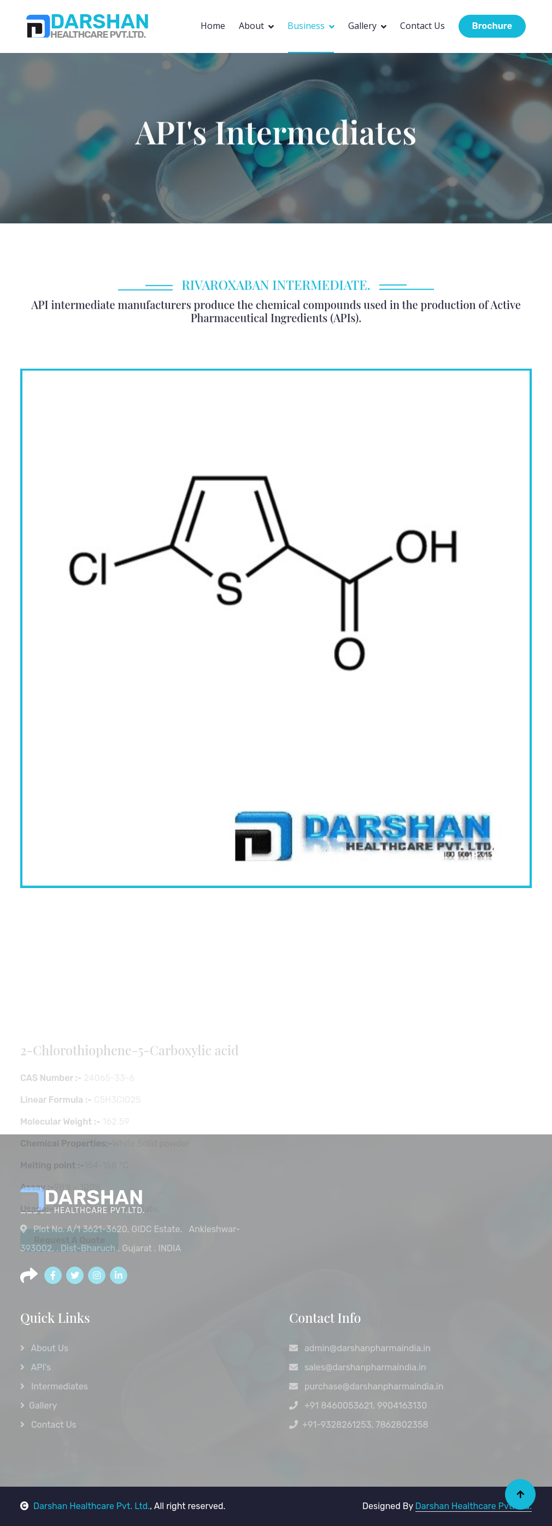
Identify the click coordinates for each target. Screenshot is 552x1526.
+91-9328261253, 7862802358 (358, 1424)
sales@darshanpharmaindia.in (357, 1367)
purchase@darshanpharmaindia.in (366, 1386)
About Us (44, 1348)
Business (306, 26)
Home (213, 26)
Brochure (492, 26)
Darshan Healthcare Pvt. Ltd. (85, 1506)
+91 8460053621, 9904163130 (358, 1405)
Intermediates (54, 1386)
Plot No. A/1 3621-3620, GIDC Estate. (102, 1229)
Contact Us (422, 26)
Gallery (362, 26)
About (251, 26)
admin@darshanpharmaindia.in (360, 1348)
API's (35, 1367)
